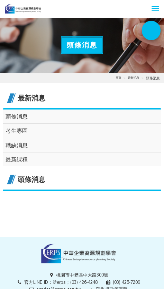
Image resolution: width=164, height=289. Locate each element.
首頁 (118, 77)
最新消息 (133, 77)
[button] (155, 8)
